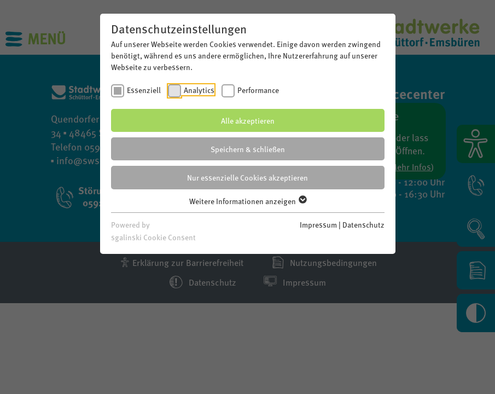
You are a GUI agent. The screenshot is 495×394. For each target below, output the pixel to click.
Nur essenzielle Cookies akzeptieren (247, 177)
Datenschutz (363, 224)
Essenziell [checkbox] (144, 89)
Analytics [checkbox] (199, 89)
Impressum (318, 224)
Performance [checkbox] (258, 89)
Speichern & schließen (248, 148)
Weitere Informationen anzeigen (247, 200)
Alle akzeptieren (248, 120)
